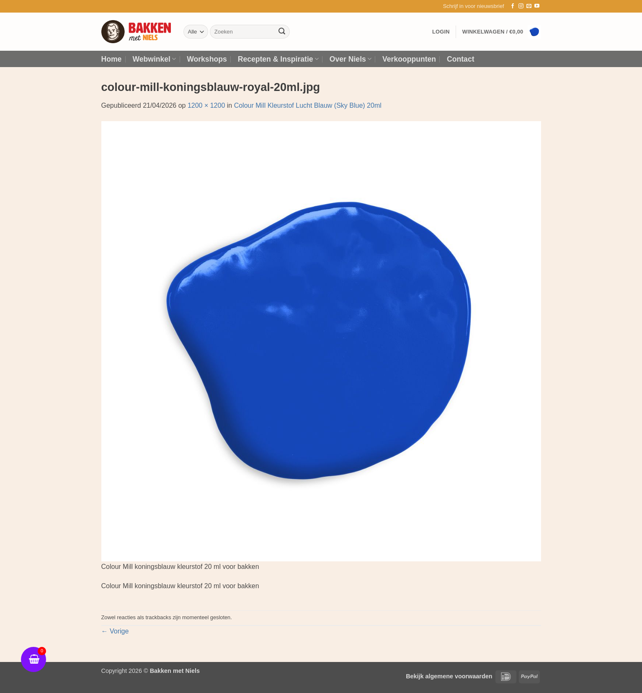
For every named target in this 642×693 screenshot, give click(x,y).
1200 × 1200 (206, 105)
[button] (473, 6)
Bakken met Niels (175, 670)
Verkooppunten (409, 59)
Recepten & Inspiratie (278, 59)
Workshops (207, 59)
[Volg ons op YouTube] (536, 6)
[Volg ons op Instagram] (520, 6)
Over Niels (350, 59)
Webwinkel (154, 59)
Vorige (115, 631)
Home (111, 59)
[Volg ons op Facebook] (512, 6)
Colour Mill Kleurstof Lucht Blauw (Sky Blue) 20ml (308, 105)
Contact (460, 59)
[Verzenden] (282, 32)
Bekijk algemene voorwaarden (449, 676)
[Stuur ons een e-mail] (528, 6)
